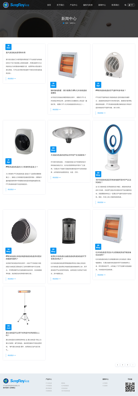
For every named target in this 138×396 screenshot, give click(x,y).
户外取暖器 (76, 384)
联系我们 (115, 5)
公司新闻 (105, 384)
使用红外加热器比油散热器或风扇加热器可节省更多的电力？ (68, 258)
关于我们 (60, 5)
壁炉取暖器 (62, 386)
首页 (49, 5)
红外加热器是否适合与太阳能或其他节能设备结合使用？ (113, 254)
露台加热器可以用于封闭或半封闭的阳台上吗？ (23, 334)
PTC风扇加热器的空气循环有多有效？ (111, 90)
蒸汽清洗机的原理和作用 (16, 52)
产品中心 (73, 5)
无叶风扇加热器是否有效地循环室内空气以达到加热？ (113, 181)
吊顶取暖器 (49, 389)
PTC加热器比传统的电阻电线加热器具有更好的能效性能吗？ (23, 258)
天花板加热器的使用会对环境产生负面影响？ (67, 156)
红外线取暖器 (49, 386)
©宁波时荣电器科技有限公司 (11, 386)
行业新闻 (105, 386)
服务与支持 (88, 5)
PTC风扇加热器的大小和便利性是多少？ (23, 167)
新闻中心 (102, 5)
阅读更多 (12, 78)
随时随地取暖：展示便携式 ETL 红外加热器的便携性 (69, 92)
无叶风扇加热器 (63, 389)
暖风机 (61, 384)
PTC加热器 (49, 384)
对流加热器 (76, 386)
